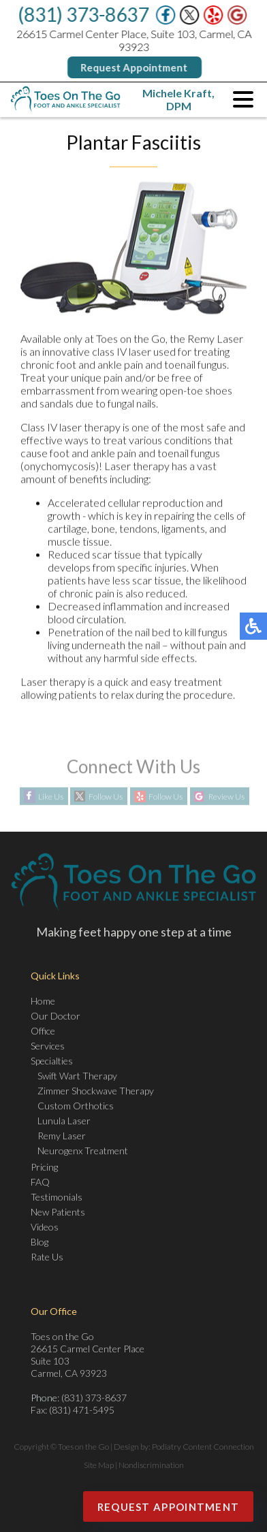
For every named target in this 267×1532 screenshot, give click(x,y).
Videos (45, 1227)
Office (43, 1031)
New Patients (58, 1212)
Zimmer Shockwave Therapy (95, 1090)
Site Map (99, 1465)
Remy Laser (61, 1135)
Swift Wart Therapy (77, 1075)
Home (43, 1001)
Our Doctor (55, 1016)
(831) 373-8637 (83, 14)
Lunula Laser (64, 1120)
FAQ (40, 1182)
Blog (39, 1242)
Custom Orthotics (75, 1105)
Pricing (44, 1167)
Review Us (226, 797)
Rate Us (47, 1256)
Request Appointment (134, 67)
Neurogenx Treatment (82, 1150)
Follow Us (106, 797)
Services (48, 1046)
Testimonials (56, 1197)
